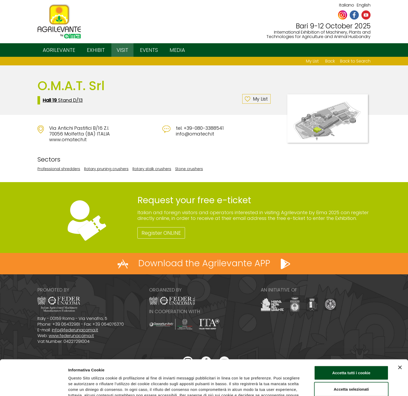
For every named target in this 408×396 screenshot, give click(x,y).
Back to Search (355, 61)
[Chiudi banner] (400, 335)
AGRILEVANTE (59, 50)
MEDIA (177, 50)
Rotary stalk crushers (151, 168)
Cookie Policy (238, 369)
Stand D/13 (63, 100)
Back (330, 61)
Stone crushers (189, 168)
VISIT (122, 50)
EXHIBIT (96, 50)
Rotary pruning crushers (106, 168)
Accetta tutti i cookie (351, 341)
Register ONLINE (161, 233)
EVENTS (149, 50)
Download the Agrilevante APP (204, 263)
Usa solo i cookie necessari (351, 374)
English (364, 5)
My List (312, 61)
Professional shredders (58, 168)
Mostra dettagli (274, 385)
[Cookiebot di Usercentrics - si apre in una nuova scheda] (33, 386)
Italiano (346, 5)
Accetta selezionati (351, 357)
